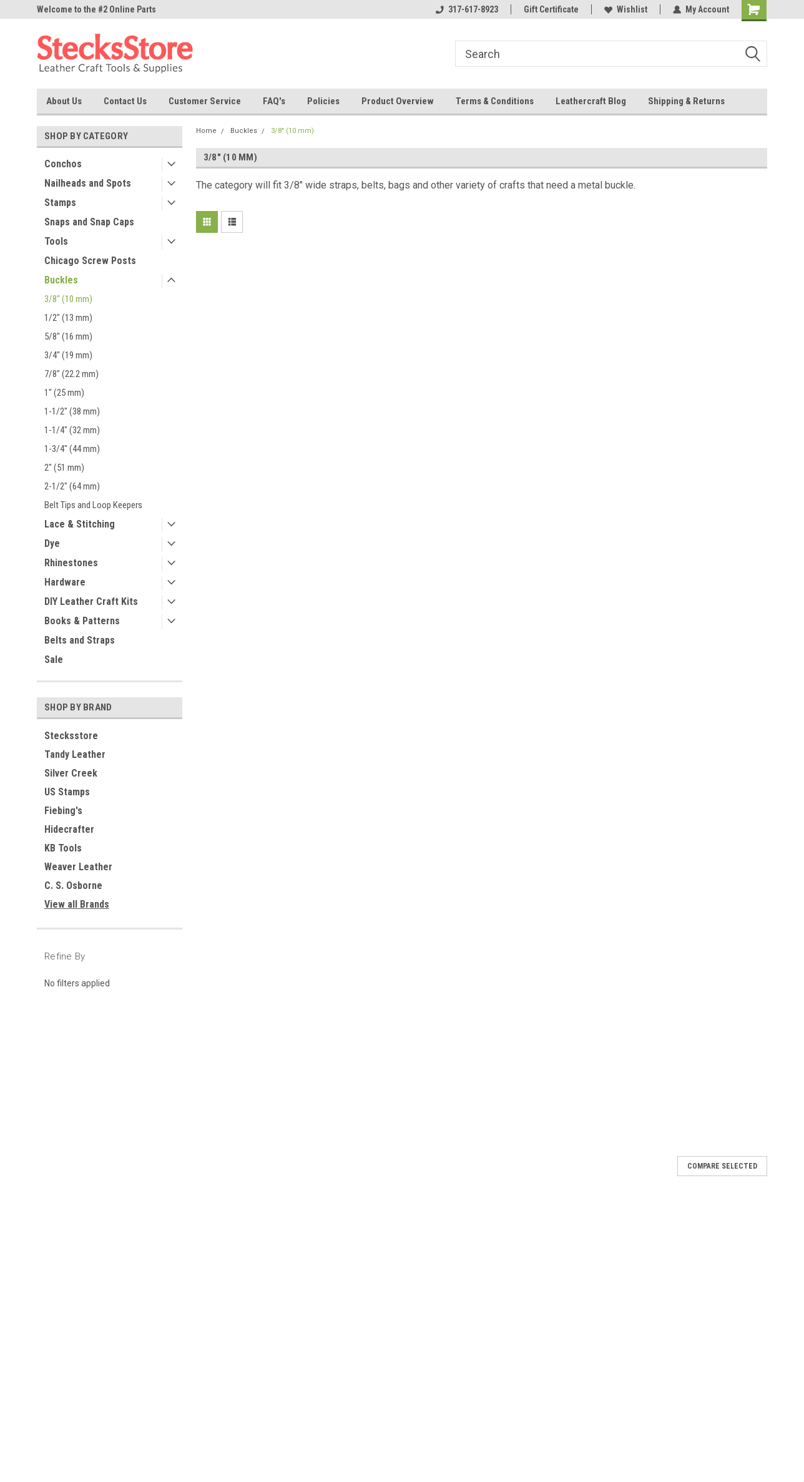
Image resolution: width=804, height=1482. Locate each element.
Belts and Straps (79, 640)
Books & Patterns (82, 621)
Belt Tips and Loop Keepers (93, 505)
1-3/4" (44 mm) (72, 448)
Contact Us (125, 101)
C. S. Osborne (73, 885)
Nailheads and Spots (87, 183)
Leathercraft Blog (591, 101)
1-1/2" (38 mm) (72, 411)
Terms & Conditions (495, 101)
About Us (64, 101)
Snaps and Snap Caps (89, 222)
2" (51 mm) (64, 467)
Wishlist (625, 9)
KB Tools (63, 848)
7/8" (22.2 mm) (71, 374)
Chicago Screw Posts (90, 261)
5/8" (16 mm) (68, 336)
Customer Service (205, 101)
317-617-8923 (467, 9)
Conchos (63, 164)
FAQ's (274, 101)
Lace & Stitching (79, 524)
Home (206, 131)
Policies (323, 101)
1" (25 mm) (64, 392)
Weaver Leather (78, 867)
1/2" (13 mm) (68, 317)
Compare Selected (722, 1166)
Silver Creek (70, 773)
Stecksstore (71, 736)
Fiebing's (63, 811)
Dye (52, 543)
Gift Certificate (551, 9)
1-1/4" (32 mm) (72, 430)
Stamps (60, 203)
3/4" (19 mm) (68, 355)
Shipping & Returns (686, 101)
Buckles (61, 280)
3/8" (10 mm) (68, 299)
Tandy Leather (74, 754)
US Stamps (67, 792)
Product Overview (397, 101)
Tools (56, 241)
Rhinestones (71, 563)
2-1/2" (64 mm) (72, 486)
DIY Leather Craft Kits (91, 601)
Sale (53, 659)
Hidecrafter (69, 829)
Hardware (65, 582)
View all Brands (76, 904)
